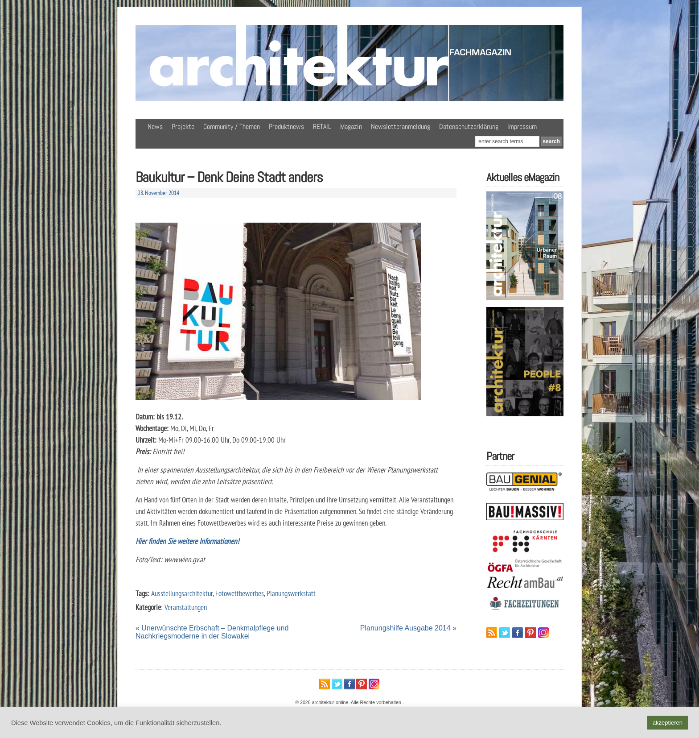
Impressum (522, 126)
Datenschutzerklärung (468, 126)
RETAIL (322, 126)
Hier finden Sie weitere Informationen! (187, 541)
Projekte (183, 126)
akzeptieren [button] (668, 722)
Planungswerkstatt (291, 593)
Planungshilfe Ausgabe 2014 (405, 628)
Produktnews (286, 126)
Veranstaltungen (185, 607)
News (155, 126)
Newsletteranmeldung (400, 126)
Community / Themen (231, 126)
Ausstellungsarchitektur (182, 593)
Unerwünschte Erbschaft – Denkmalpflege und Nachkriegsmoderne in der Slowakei (212, 632)
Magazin (351, 126)
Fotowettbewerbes (239, 593)
